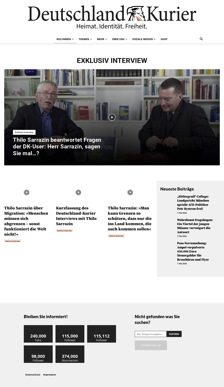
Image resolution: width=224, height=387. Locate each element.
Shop (164, 39)
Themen (85, 39)
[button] (201, 39)
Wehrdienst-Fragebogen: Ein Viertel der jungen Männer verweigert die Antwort (195, 226)
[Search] (174, 334)
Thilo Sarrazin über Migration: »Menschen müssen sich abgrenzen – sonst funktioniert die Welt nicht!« (26, 221)
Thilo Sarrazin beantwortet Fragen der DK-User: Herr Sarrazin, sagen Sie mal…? (57, 147)
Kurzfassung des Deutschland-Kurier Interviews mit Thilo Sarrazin (76, 216)
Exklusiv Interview (24, 132)
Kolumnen (65, 39)
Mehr (102, 39)
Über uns (119, 39)
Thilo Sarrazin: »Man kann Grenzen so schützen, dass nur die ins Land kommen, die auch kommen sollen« (130, 219)
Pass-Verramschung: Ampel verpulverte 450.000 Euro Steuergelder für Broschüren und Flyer (193, 251)
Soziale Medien (144, 39)
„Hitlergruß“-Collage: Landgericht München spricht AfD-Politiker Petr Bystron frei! (193, 203)
